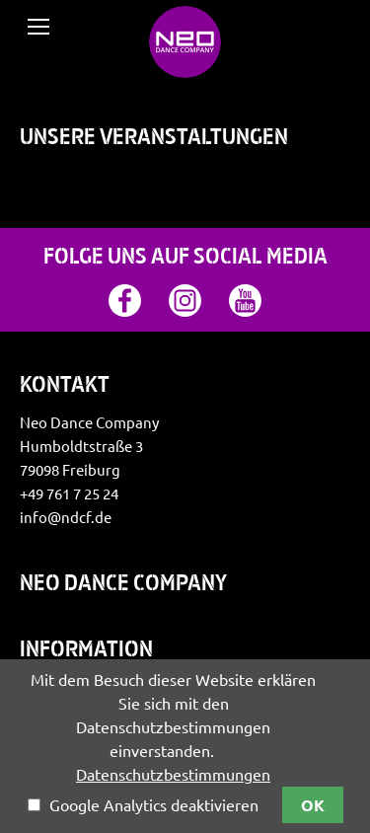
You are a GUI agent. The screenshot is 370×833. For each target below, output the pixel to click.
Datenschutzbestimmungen (173, 775)
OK (313, 805)
